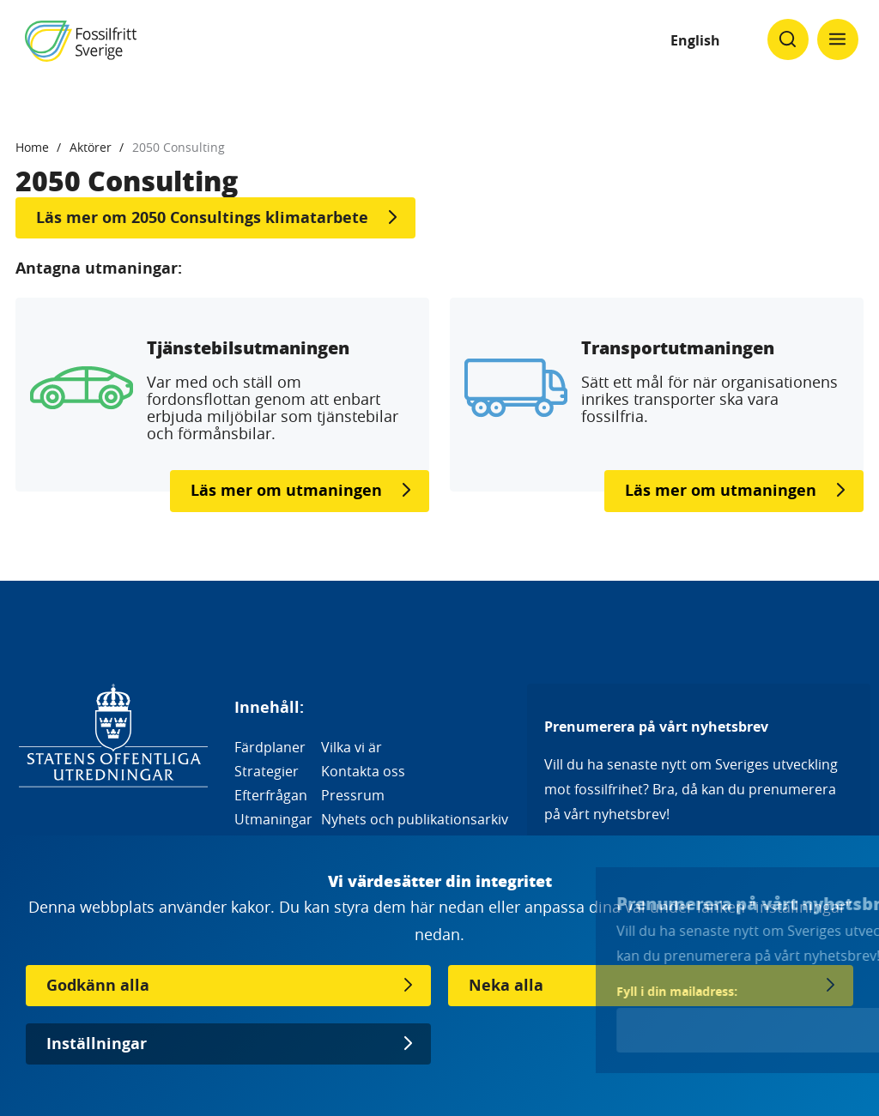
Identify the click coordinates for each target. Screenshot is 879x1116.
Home (32, 147)
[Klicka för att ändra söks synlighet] (788, 39)
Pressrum (353, 795)
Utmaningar (273, 819)
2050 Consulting (178, 147)
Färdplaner (270, 747)
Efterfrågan (270, 795)
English (695, 40)
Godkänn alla (97, 985)
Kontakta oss (363, 771)
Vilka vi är (351, 747)
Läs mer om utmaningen (286, 490)
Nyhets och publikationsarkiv (414, 819)
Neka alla (506, 985)
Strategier (266, 771)
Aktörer (91, 147)
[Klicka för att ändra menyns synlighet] (837, 39)
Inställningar (96, 1043)
